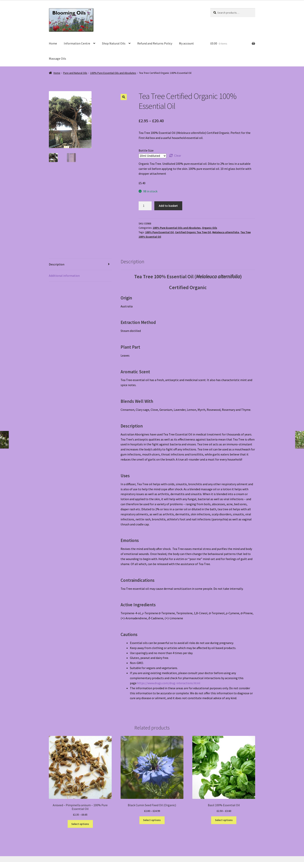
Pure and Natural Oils (75, 73)
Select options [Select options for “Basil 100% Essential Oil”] (224, 820)
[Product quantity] (145, 205)
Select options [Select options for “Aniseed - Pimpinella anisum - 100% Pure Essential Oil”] (80, 824)
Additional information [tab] (64, 275)
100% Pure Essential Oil (159, 232)
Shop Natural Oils (113, 43)
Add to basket (168, 206)
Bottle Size (146, 150)
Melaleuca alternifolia (225, 232)
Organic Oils (209, 227)
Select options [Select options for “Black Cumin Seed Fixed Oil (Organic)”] (152, 820)
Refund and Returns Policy (154, 43)
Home (53, 43)
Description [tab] (56, 264)
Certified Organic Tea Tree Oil (193, 232)
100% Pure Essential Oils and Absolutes (113, 73)
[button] (124, 97)
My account (186, 43)
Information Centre (77, 43)
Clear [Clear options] (177, 155)
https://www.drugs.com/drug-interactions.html (168, 683)
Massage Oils (57, 58)
